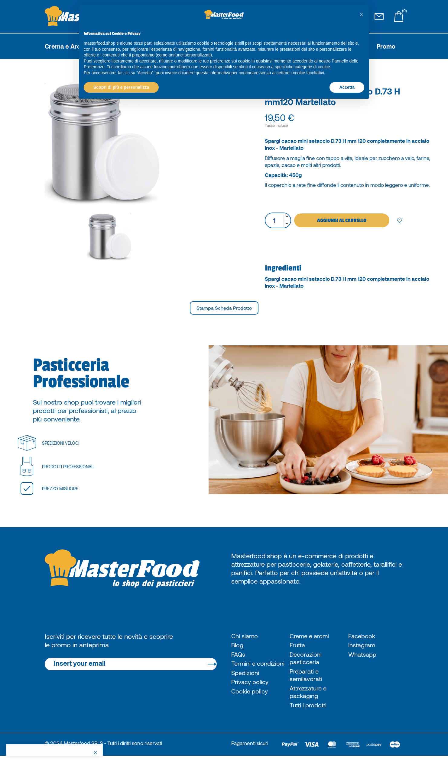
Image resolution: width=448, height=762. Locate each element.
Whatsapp (363, 656)
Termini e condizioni (246, 670)
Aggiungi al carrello (342, 220)
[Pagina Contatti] (379, 16)
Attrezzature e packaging (309, 697)
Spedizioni (246, 684)
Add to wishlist (400, 220)
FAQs (239, 656)
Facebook (363, 636)
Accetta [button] (347, 87)
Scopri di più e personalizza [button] (121, 87)
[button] (361, 14)
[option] (133, 141)
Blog (238, 646)
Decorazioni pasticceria (307, 660)
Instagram (363, 646)
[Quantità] (274, 220)
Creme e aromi (311, 636)
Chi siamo (246, 636)
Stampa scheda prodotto (224, 308)
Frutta (298, 646)
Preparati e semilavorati (307, 678)
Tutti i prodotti (310, 711)
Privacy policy (251, 694)
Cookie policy (251, 704)
